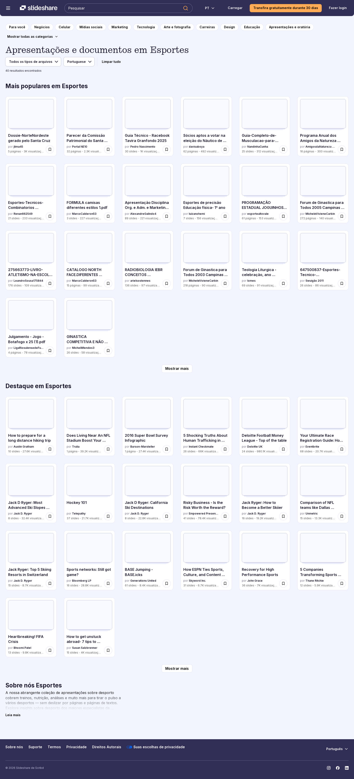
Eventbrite (312, 446)
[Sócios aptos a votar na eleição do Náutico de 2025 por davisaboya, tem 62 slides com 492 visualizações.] (206, 126)
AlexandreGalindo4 (143, 213)
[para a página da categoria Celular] (64, 27)
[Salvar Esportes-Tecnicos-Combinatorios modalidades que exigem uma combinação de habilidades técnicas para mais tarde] (50, 216)
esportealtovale (258, 213)
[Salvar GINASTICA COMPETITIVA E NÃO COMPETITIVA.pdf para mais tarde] (108, 351)
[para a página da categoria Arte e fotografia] (177, 27)
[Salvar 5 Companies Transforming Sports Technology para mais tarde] (342, 583)
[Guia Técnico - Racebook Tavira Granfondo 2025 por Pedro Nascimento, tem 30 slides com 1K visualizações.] (147, 126)
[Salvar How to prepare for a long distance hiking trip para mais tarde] (50, 449)
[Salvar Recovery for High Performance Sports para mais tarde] (283, 583)
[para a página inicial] (17, 27)
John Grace (255, 580)
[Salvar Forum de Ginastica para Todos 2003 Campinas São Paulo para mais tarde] (225, 283)
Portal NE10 (79, 146)
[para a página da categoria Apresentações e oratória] (290, 27)
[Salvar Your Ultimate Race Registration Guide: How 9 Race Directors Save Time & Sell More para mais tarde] (342, 449)
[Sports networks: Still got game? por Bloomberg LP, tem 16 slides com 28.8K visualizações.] (89, 560)
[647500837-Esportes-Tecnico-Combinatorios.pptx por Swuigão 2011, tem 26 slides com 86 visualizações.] (323, 260)
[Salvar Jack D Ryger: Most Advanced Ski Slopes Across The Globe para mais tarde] (50, 516)
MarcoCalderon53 (84, 213)
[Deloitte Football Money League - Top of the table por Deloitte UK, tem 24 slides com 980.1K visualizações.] (264, 426)
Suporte (35, 747)
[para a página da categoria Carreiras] (207, 27)
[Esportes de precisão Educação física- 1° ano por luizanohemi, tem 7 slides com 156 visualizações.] (206, 193)
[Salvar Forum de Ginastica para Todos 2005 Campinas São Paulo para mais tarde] (342, 216)
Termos (54, 747)
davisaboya (196, 146)
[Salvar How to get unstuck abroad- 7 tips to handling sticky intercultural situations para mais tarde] (108, 650)
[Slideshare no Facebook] (338, 768)
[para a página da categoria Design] (229, 27)
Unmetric (311, 513)
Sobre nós (14, 747)
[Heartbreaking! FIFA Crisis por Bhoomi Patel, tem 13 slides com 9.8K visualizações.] (31, 627)
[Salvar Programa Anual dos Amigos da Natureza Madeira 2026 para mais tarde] (342, 149)
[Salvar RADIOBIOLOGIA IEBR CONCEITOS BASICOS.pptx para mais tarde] (167, 283)
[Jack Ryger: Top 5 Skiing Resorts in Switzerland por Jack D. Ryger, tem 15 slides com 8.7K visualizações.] (31, 560)
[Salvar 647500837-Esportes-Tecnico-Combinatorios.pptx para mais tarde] (342, 283)
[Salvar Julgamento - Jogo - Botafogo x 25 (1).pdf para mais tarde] (50, 351)
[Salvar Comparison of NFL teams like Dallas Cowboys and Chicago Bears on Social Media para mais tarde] (342, 516)
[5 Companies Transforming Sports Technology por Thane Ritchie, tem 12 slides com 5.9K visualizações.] (323, 560)
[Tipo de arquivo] (33, 61)
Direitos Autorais (106, 747)
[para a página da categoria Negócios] (42, 27)
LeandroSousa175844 (28, 280)
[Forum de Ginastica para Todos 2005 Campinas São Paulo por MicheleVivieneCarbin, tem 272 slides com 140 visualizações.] (323, 193)
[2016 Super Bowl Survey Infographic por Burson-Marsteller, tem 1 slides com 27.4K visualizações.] (147, 426)
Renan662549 (23, 213)
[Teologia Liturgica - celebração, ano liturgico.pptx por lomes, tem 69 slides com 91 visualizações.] (264, 260)
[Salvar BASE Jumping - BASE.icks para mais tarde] (167, 583)
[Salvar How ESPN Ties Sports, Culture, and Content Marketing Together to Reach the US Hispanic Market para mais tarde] (225, 583)
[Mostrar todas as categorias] (32, 36)
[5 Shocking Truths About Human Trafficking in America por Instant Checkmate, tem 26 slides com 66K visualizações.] (206, 426)
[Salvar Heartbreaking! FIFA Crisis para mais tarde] (50, 650)
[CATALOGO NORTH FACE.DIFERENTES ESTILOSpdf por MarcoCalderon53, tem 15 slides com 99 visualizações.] (89, 260)
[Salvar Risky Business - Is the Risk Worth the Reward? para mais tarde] (225, 516)
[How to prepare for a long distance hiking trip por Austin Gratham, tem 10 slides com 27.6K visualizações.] (31, 426)
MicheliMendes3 (83, 347)
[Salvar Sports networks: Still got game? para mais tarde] (108, 583)
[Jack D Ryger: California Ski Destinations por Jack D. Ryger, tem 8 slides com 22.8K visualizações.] (147, 493)
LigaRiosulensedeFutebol (29, 347)
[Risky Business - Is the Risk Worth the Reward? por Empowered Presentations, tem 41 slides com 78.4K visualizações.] (206, 493)
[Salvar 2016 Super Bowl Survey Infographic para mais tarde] (167, 449)
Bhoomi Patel (22, 647)
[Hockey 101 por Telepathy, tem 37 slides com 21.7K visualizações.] (89, 493)
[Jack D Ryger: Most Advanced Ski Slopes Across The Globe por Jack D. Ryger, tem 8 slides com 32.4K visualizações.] (31, 493)
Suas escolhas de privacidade (156, 747)
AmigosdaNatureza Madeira (320, 146)
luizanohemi (197, 213)
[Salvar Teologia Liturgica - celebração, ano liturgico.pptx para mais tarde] (283, 283)
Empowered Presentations (204, 513)
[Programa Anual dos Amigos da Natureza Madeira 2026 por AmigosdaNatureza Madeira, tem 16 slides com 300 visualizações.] (323, 126)
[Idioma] (79, 61)
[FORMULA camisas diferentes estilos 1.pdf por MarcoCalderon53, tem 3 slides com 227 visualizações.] (89, 193)
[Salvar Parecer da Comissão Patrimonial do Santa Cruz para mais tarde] (108, 149)
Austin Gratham (24, 446)
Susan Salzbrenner (84, 647)
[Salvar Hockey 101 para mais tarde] (108, 516)
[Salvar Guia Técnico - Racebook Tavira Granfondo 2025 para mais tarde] (167, 149)
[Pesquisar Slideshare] (128, 8)
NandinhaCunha (257, 146)
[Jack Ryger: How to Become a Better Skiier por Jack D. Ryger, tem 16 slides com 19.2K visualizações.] (264, 493)
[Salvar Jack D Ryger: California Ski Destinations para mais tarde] (167, 516)
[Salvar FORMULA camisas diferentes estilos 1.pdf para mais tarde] (108, 216)
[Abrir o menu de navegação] (8, 8)
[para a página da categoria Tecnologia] (145, 27)
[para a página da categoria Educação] (252, 27)
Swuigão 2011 (314, 280)
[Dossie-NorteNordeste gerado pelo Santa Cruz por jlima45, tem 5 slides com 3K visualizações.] (31, 126)
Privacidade (76, 747)
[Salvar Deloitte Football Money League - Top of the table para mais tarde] (283, 449)
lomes (251, 280)
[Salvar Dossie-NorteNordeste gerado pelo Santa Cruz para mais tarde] (50, 149)
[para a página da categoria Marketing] (119, 27)
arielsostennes (140, 280)
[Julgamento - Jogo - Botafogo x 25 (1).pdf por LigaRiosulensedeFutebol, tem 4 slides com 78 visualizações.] (31, 327)
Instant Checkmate (201, 446)
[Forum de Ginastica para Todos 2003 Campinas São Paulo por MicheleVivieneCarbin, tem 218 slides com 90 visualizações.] (206, 260)
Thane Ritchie (314, 580)
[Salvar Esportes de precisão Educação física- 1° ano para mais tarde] (225, 216)
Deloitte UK (255, 446)
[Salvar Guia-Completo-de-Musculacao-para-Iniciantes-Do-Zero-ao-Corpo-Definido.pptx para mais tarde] (283, 149)
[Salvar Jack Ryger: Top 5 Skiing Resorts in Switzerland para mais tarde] (50, 583)
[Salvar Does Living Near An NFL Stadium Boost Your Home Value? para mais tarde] (108, 449)
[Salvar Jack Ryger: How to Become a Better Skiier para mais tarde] (283, 516)
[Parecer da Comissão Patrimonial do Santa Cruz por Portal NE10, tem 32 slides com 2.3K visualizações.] (89, 126)
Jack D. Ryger (23, 513)
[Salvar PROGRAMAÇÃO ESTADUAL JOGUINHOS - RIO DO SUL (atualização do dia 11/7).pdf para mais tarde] (283, 216)
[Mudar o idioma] (207, 8)
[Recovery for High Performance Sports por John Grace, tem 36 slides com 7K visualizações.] (264, 560)
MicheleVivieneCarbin (320, 213)
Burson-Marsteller (142, 446)
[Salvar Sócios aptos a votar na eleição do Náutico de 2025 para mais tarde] (225, 149)
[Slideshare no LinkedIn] (347, 768)
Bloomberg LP (81, 580)
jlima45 (18, 146)
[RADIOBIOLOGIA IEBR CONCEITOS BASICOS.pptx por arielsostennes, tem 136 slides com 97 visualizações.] (147, 260)
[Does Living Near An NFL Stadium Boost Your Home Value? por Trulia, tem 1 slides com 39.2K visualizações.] (89, 426)
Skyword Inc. (197, 580)
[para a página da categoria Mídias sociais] (91, 27)
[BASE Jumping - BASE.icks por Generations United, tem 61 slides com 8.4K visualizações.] (147, 560)
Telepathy (79, 513)
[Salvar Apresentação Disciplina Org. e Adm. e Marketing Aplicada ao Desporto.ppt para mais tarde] (167, 216)
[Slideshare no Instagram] (329, 768)
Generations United (143, 580)
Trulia (75, 446)
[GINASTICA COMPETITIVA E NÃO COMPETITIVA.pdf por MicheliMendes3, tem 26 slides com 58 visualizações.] (89, 327)
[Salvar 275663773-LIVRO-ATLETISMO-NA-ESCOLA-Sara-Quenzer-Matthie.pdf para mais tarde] (50, 283)
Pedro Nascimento (142, 146)
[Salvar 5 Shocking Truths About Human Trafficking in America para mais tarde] (225, 449)
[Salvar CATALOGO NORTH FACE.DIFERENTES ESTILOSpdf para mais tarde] (108, 283)
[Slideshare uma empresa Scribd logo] (38, 8)
